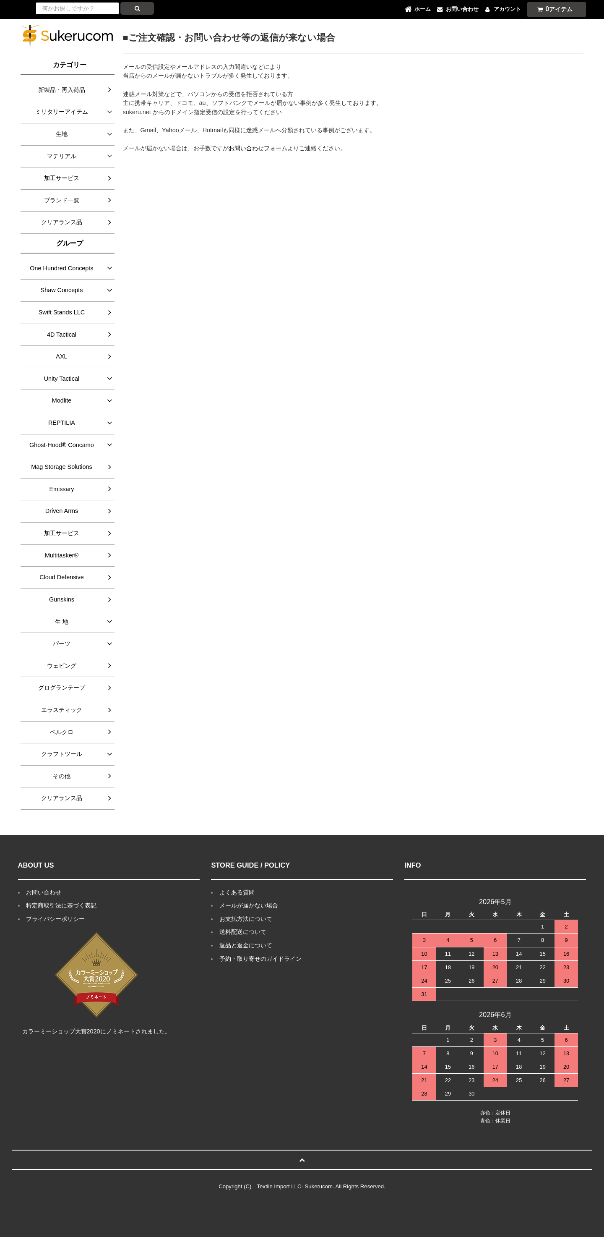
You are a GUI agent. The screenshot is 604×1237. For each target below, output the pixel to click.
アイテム (553, 9)
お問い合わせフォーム (258, 148)
